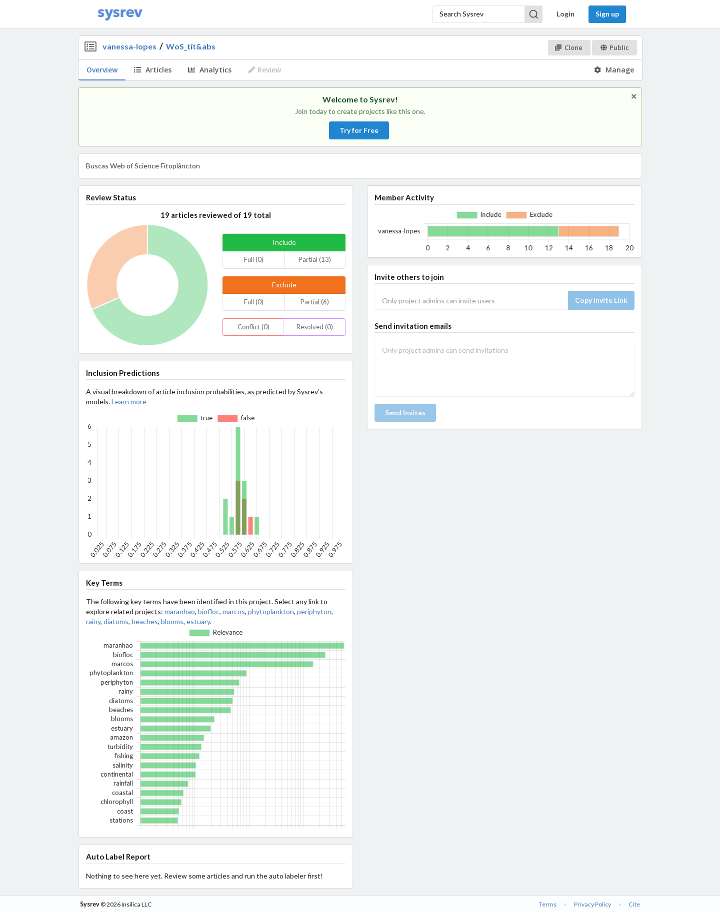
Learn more (129, 401)
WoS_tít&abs (191, 46)
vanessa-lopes (129, 46)
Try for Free (359, 130)
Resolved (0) (314, 327)
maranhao (179, 611)
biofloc (209, 611)
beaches (145, 621)
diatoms (116, 621)
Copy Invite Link (601, 300)
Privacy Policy (592, 904)
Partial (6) (314, 302)
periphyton (314, 611)
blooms (172, 621)
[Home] (120, 14)
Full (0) (254, 259)
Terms (547, 904)
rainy (93, 621)
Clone (568, 47)
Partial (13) (314, 259)
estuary (198, 621)
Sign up (607, 13)
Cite (634, 904)
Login (565, 13)
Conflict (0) (254, 327)
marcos (233, 611)
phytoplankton (271, 611)
